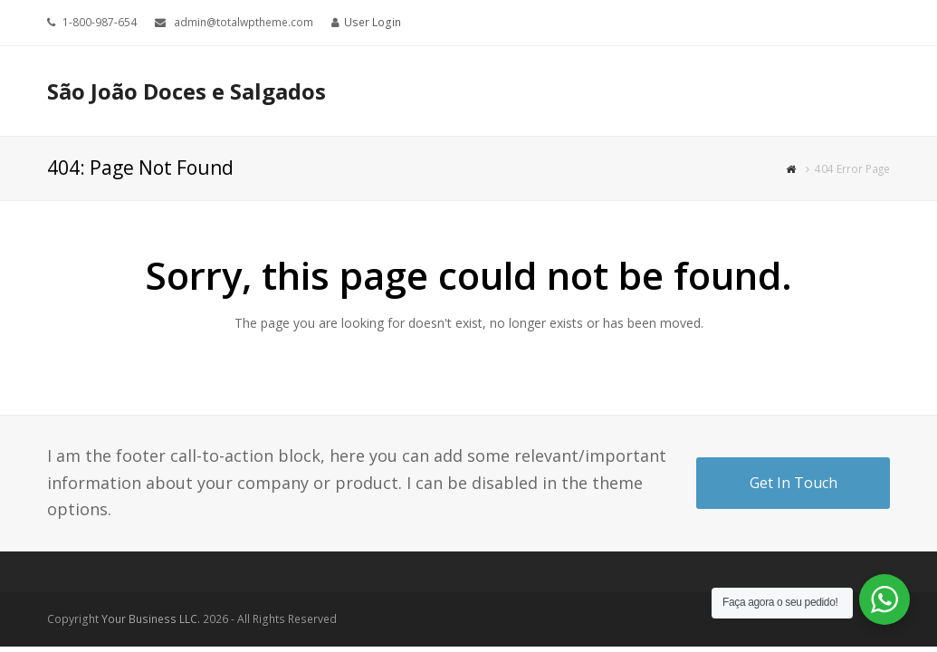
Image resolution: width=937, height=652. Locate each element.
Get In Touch (793, 483)
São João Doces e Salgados (186, 91)
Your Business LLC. (150, 619)
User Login (372, 22)
